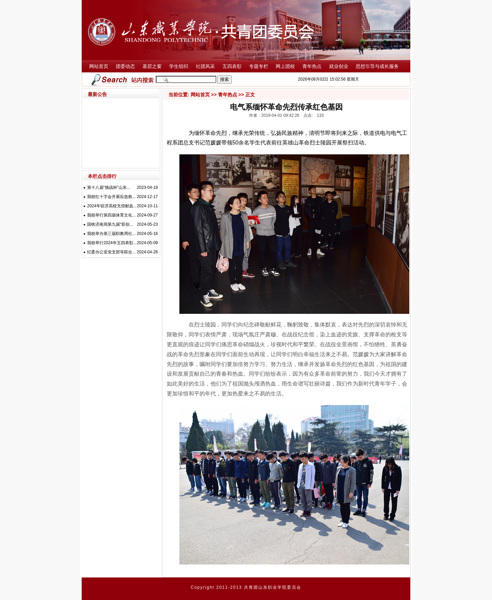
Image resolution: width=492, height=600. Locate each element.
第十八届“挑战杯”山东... (108, 187)
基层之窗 (152, 66)
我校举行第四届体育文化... (111, 215)
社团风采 (205, 66)
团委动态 (125, 66)
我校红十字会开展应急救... (111, 196)
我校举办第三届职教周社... (111, 233)
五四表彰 (232, 66)
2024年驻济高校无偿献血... (112, 206)
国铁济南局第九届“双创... (110, 224)
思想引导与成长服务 (377, 66)
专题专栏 (258, 66)
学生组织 (178, 66)
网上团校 (285, 66)
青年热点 (312, 66)
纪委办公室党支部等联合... (111, 252)
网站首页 (98, 66)
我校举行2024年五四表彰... (112, 242)
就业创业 (338, 66)
